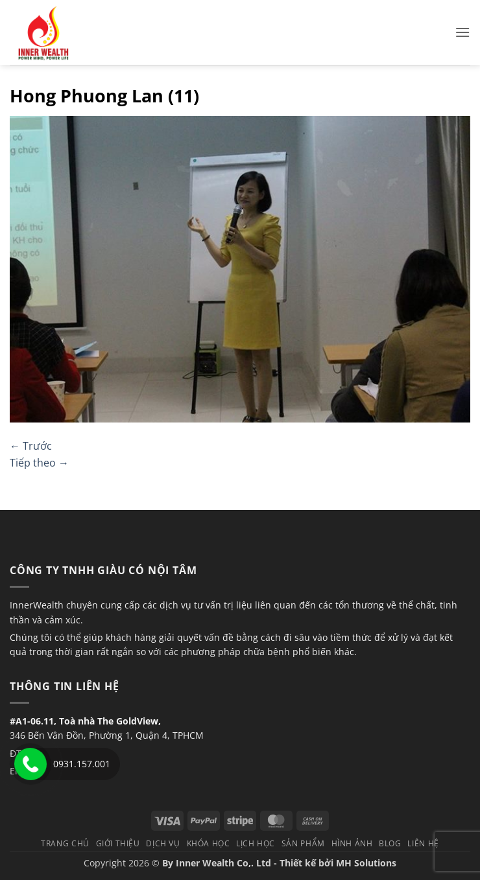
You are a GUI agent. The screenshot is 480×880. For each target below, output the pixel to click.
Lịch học (255, 843)
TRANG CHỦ (65, 843)
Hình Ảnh (352, 843)
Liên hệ (422, 843)
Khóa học (208, 843)
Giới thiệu (118, 843)
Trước (31, 446)
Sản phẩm (303, 843)
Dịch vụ (163, 843)
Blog (390, 843)
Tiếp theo (39, 463)
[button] (462, 32)
